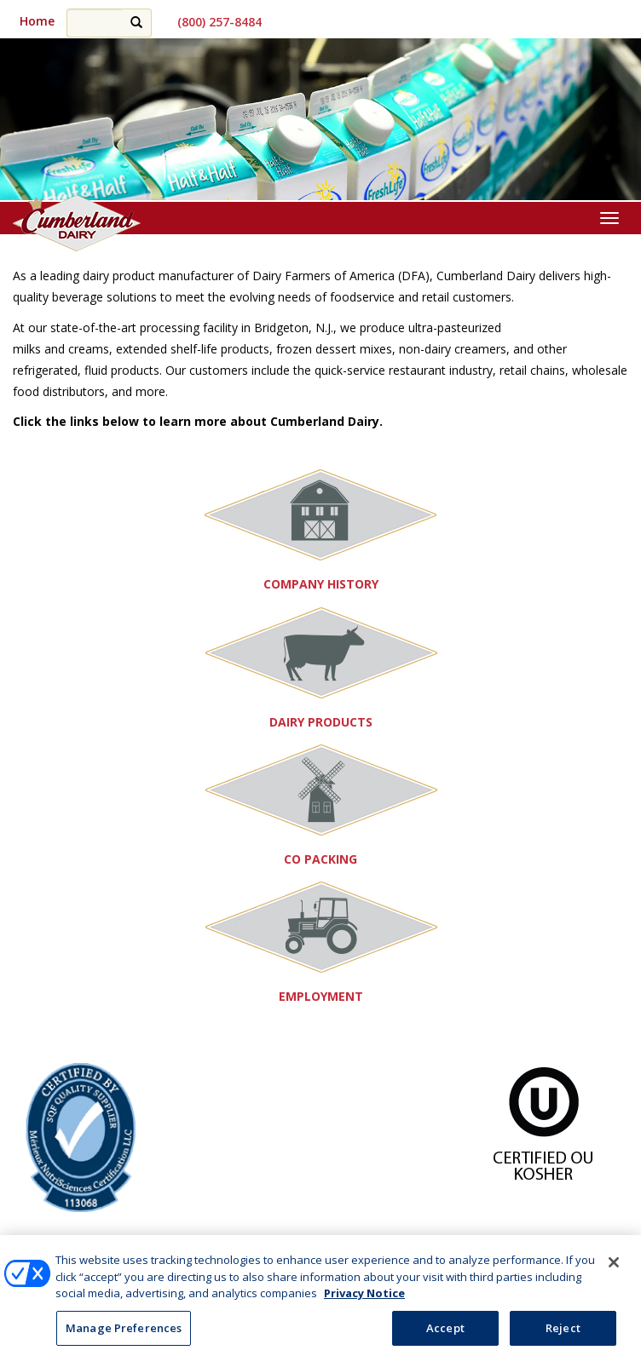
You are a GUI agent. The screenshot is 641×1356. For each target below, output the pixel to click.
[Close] (613, 1268)
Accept (445, 1334)
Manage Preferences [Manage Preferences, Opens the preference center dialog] (124, 1334)
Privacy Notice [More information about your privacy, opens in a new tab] (364, 1299)
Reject (563, 1334)
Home (37, 21)
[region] (320, 120)
